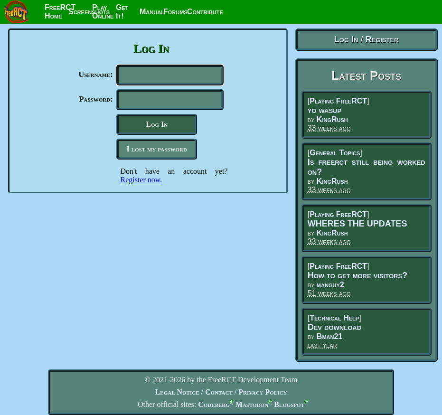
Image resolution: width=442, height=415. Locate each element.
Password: (96, 101)
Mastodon (251, 404)
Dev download (334, 327)
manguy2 (330, 285)
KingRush (332, 119)
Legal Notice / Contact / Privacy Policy (221, 392)
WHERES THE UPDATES (357, 223)
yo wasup (324, 110)
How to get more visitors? (357, 275)
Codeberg (214, 404)
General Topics (335, 153)
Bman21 (329, 336)
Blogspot (289, 404)
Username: (96, 74)
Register (381, 39)
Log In (346, 39)
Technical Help (334, 318)
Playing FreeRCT (338, 101)
